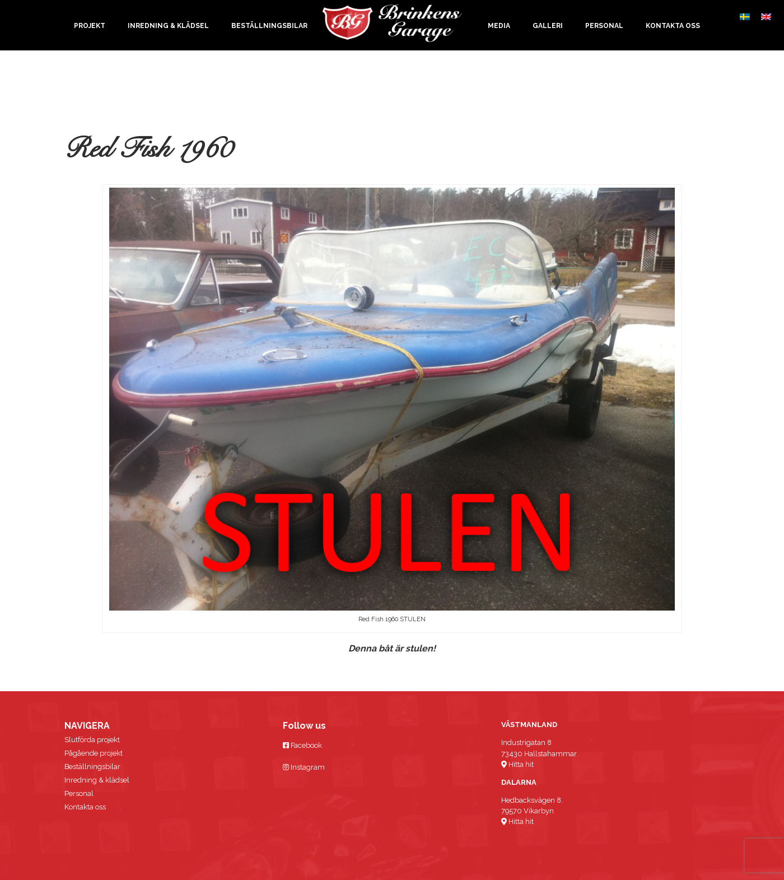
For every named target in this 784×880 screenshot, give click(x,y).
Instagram (304, 767)
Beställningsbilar (269, 26)
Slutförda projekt (92, 739)
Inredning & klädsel (168, 26)
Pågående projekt (93, 753)
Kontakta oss (673, 26)
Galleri (548, 26)
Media (499, 26)
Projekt (89, 26)
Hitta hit (517, 764)
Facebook (302, 745)
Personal (604, 26)
